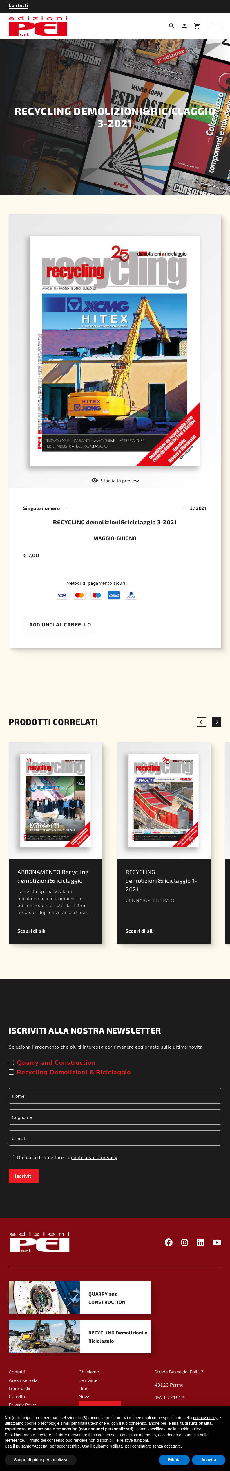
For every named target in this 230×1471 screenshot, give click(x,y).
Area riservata (23, 1380)
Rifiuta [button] (174, 1459)
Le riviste (88, 1380)
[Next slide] (216, 722)
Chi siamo (89, 1372)
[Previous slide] (201, 722)
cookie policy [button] (189, 1429)
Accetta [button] (208, 1459)
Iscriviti (24, 1176)
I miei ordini (21, 1388)
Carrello (17, 1396)
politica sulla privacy (94, 1157)
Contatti (17, 1372)
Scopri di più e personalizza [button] (40, 1459)
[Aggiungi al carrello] (60, 624)
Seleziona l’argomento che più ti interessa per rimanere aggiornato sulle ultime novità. (106, 1047)
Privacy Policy (23, 1405)
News (84, 1396)
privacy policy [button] (205, 1417)
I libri (84, 1388)
